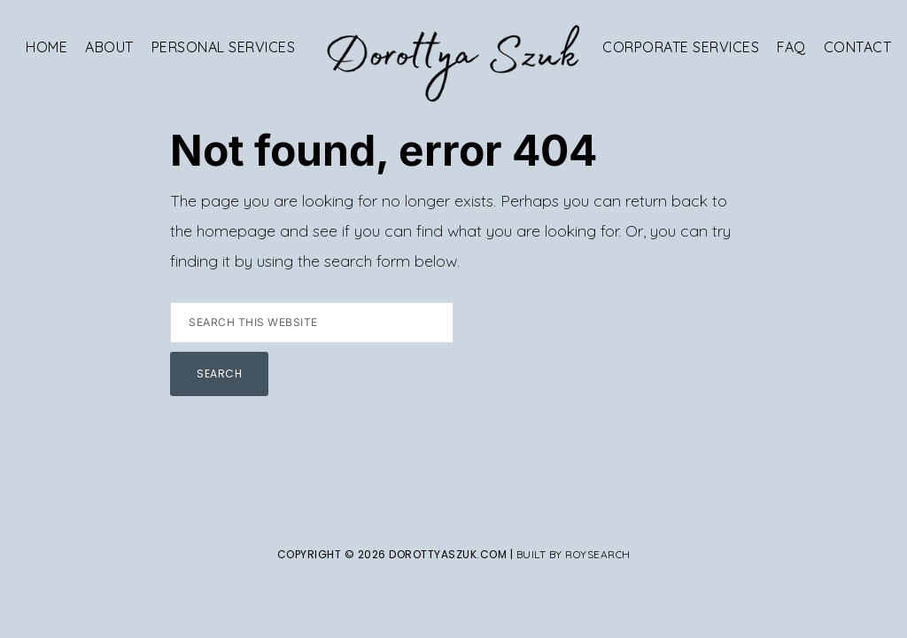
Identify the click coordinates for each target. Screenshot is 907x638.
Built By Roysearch (573, 554)
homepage (236, 231)
